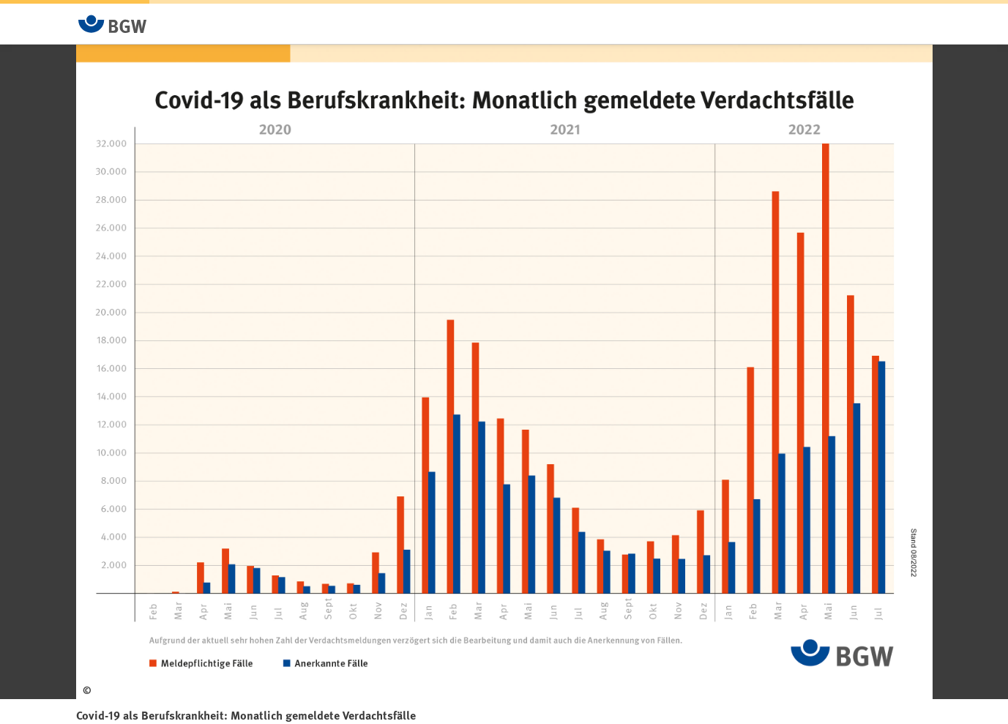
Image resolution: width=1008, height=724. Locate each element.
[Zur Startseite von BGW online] (112, 24)
